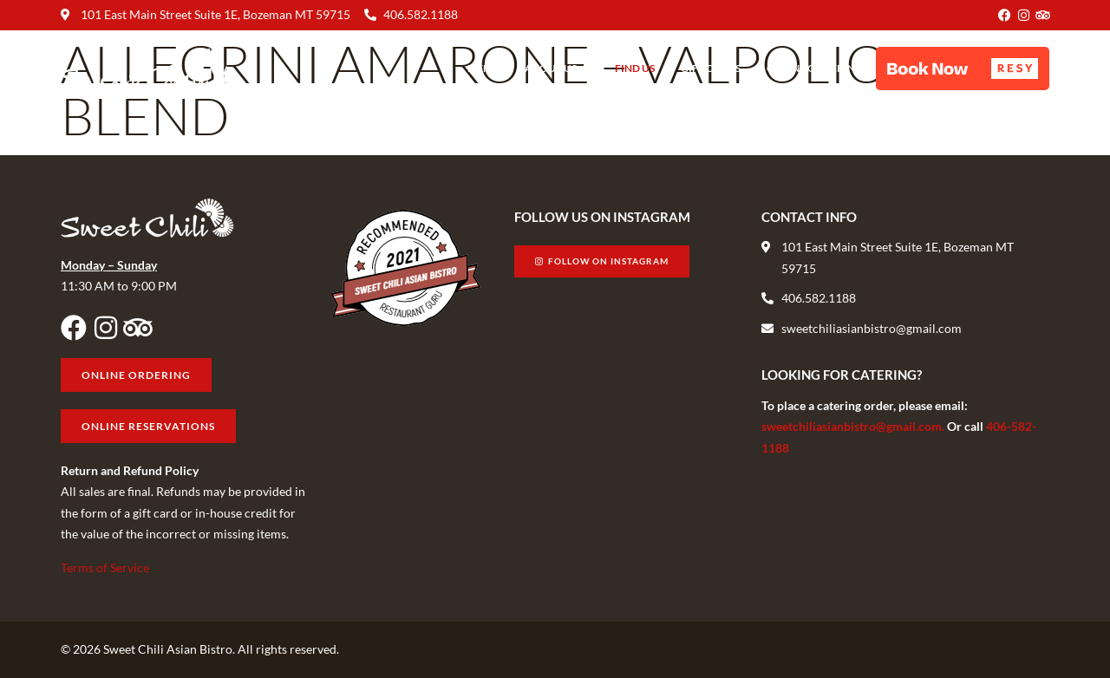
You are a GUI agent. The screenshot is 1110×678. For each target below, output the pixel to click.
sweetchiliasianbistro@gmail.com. (854, 426)
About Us (557, 68)
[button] (962, 68)
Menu (483, 68)
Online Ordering (815, 68)
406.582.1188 (420, 14)
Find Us (635, 68)
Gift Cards (711, 68)
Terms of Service (105, 567)
